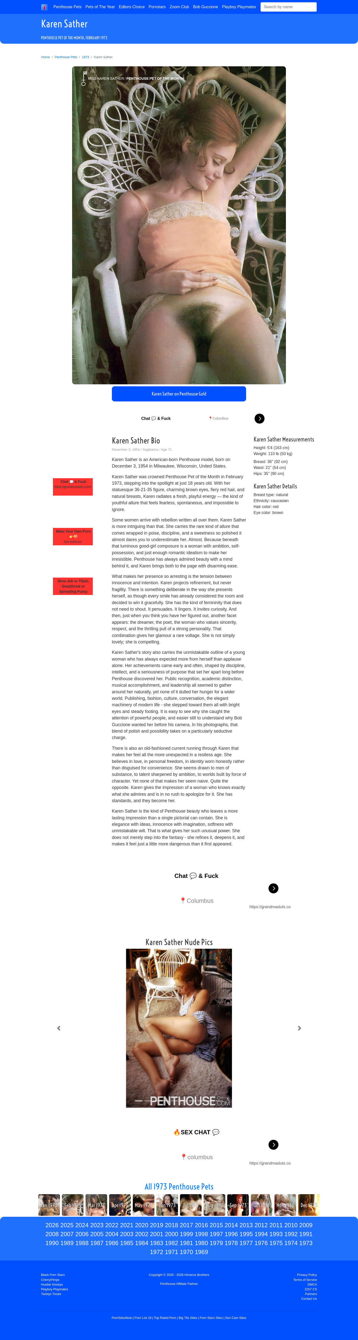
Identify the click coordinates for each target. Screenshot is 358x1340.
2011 (276, 1225)
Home (45, 57)
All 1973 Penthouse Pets (179, 1186)
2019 (156, 1225)
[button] (58, 1028)
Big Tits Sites (188, 1318)
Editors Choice (132, 7)
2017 (186, 1225)
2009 (306, 1225)
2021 (126, 1225)
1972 (156, 1252)
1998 (201, 1234)
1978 (231, 1243)
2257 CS (311, 1289)
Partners (311, 1294)
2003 (126, 1234)
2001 (156, 1234)
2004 (111, 1234)
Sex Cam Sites (235, 1318)
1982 (171, 1243)
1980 (201, 1243)
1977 (246, 1243)
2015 (216, 1225)
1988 (82, 1243)
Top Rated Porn (165, 1318)
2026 (52, 1225)
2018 (171, 1225)
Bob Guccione (205, 7)
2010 (291, 1225)
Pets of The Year (100, 7)
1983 (156, 1243)
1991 (306, 1234)
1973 (85, 57)
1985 (126, 1243)
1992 (291, 1234)
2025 (67, 1225)
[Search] (289, 7)
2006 (82, 1234)
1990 (52, 1243)
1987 (96, 1243)
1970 (186, 1252)
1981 (186, 1243)
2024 (82, 1225)
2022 (111, 1225)
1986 (111, 1243)
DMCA (312, 1284)
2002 (141, 1234)
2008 (52, 1234)
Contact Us (309, 1299)
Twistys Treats (51, 1294)
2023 (96, 1225)
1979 (216, 1243)
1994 (261, 1234)
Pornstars (157, 7)
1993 (276, 1234)
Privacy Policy (307, 1275)
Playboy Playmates (239, 7)
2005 (96, 1234)
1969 (201, 1252)
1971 (171, 1252)
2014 (231, 1225)
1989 (67, 1243)
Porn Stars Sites (211, 1318)
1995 (246, 1234)
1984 (141, 1243)
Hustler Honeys (52, 1284)
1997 (216, 1234)
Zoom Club (179, 7)
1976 (261, 1243)
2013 (246, 1225)
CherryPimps (50, 1280)
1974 (291, 1243)
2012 (261, 1225)
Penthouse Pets (67, 7)
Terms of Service (305, 1280)
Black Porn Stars (53, 1275)
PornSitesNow (122, 1318)
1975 (276, 1243)
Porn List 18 (142, 1318)
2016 (201, 1225)
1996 (231, 1234)
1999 (186, 1234)
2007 (67, 1234)
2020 (141, 1225)
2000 (171, 1234)
